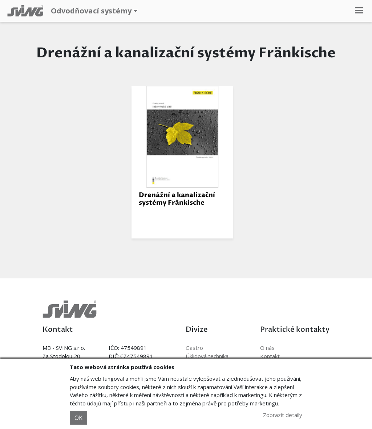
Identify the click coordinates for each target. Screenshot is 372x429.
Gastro (194, 347)
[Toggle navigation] (359, 11)
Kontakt (270, 356)
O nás (267, 347)
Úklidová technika (207, 356)
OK (78, 418)
